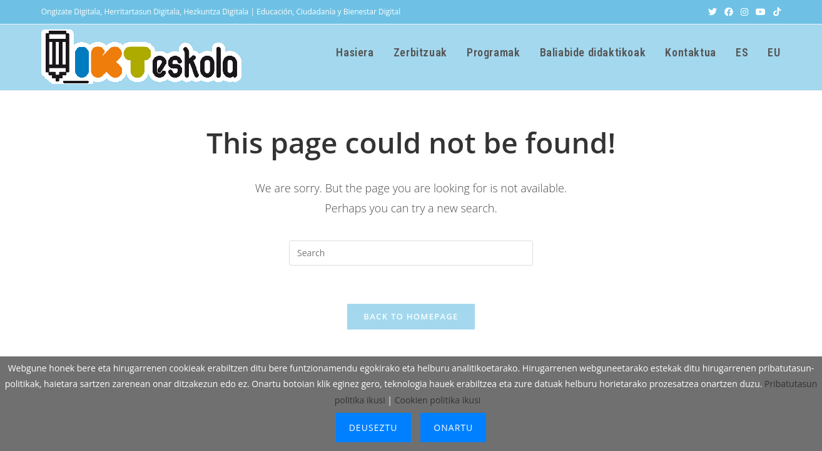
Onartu (453, 427)
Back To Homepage (410, 316)
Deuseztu (373, 427)
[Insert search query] (411, 253)
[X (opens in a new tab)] (712, 12)
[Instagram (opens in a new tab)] (744, 12)
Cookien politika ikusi (438, 400)
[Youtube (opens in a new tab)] (760, 12)
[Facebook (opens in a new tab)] (729, 12)
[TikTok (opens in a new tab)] (775, 12)
